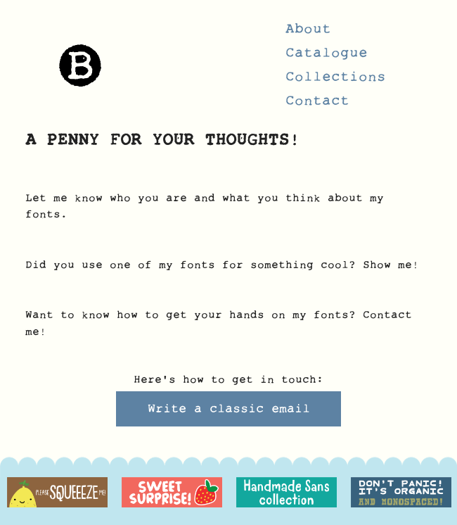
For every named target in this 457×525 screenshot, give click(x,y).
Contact (317, 105)
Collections (335, 81)
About (308, 33)
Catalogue (326, 57)
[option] (57, 492)
